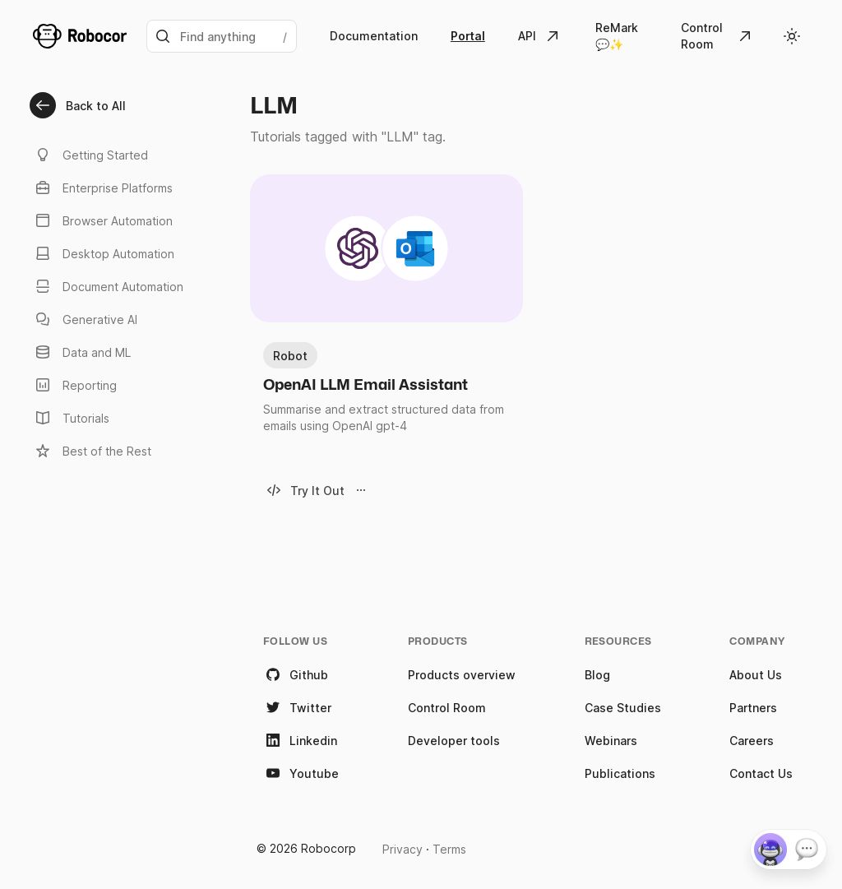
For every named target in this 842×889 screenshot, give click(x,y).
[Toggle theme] (792, 36)
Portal (468, 36)
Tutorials (71, 418)
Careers (751, 741)
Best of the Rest (92, 451)
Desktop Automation (103, 253)
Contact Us (761, 773)
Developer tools (454, 741)
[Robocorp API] (540, 36)
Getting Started (90, 154)
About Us (755, 675)
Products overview (462, 675)
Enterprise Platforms (103, 187)
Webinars (611, 741)
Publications (620, 773)
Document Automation (108, 286)
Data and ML (82, 352)
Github (295, 674)
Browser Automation (103, 220)
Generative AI (85, 319)
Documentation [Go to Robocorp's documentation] (374, 36)
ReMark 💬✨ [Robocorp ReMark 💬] (616, 36)
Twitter (297, 707)
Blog (597, 675)
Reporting (75, 385)
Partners (753, 708)
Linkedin (300, 740)
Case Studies (623, 708)
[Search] (221, 36)
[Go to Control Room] (718, 36)
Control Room (447, 708)
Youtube (301, 773)
